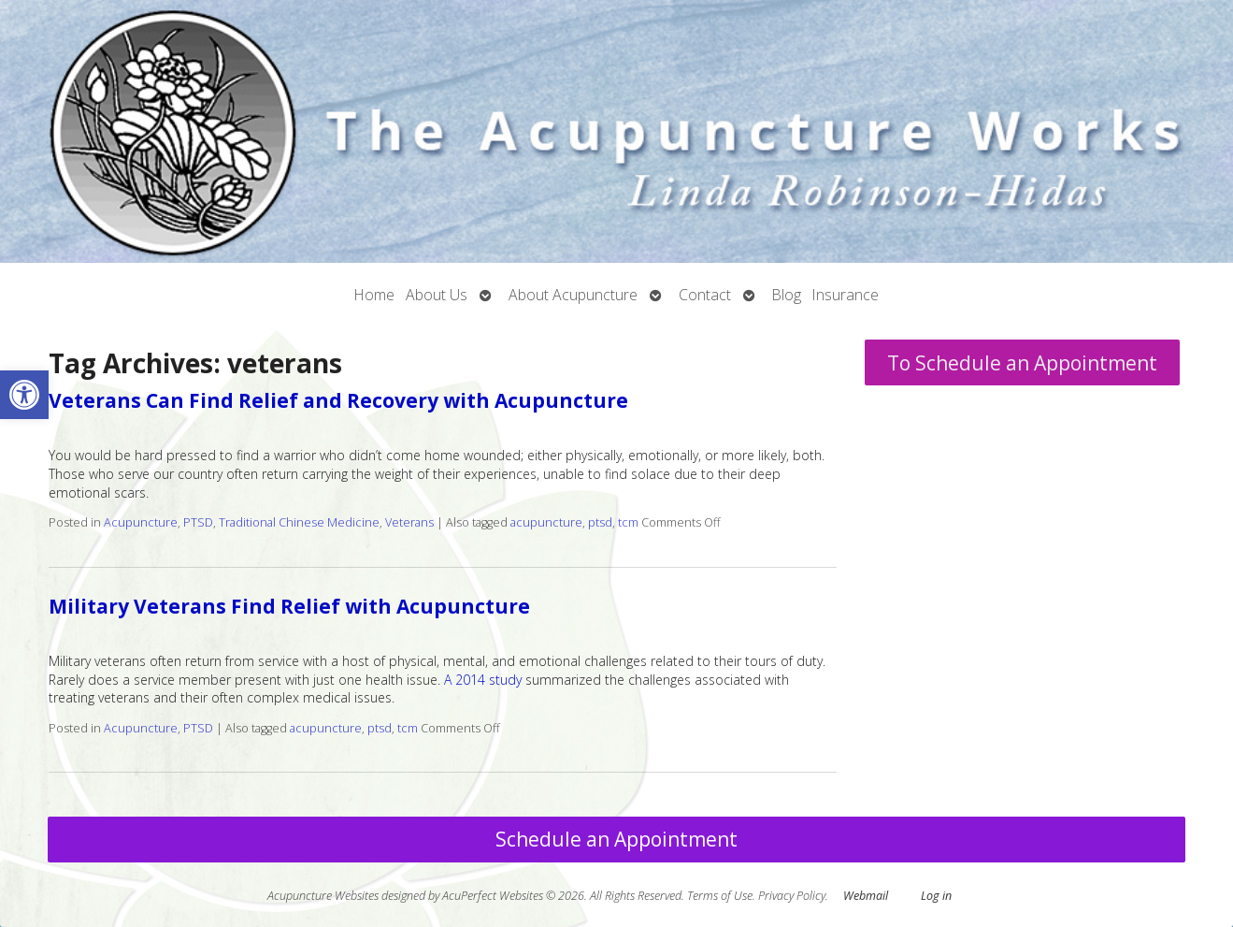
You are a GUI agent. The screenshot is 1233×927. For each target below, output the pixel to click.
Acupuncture (141, 522)
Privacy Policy (791, 896)
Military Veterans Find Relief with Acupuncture (289, 606)
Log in (936, 896)
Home (374, 294)
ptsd (600, 522)
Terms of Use (720, 896)
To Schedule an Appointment (1022, 363)
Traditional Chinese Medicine (299, 522)
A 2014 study (483, 679)
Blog (786, 294)
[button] (24, 394)
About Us (436, 294)
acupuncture (546, 522)
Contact (705, 294)
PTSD (198, 522)
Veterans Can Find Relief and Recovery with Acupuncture (338, 400)
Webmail (865, 896)
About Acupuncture (573, 294)
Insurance (845, 294)
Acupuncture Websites (323, 896)
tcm (628, 522)
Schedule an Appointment (616, 839)
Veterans (409, 522)
